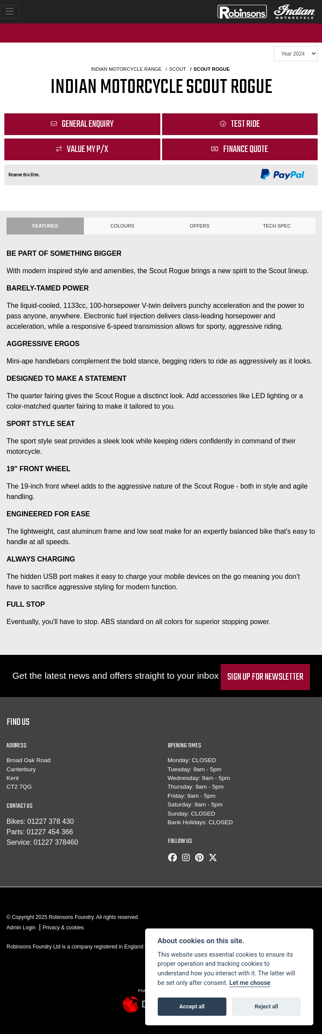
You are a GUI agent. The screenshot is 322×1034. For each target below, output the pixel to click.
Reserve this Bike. (24, 175)
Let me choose (250, 983)
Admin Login (21, 928)
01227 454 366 (50, 832)
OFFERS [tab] (199, 225)
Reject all (266, 1006)
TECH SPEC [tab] (277, 225)
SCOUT (177, 69)
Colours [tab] (122, 225)
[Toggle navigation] (9, 12)
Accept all (192, 1006)
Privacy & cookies (63, 928)
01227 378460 (55, 842)
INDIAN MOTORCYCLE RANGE (126, 69)
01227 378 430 (50, 821)
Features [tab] (45, 225)
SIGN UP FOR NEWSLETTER (265, 677)
